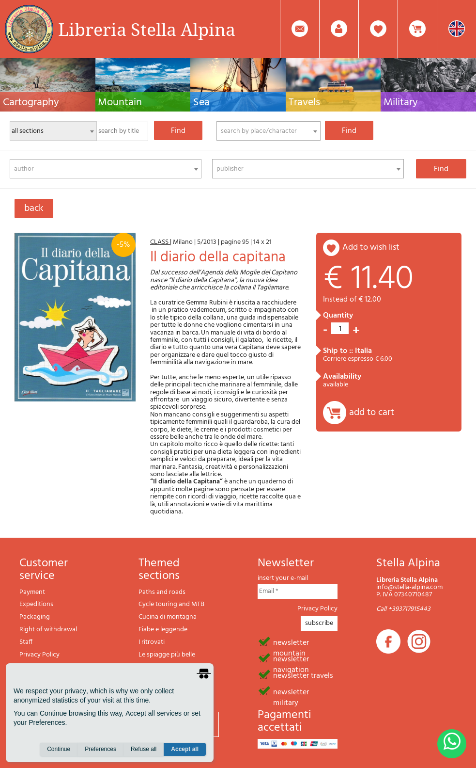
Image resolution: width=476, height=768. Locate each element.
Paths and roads (161, 592)
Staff (25, 642)
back (34, 208)
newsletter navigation (291, 658)
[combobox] (268, 131)
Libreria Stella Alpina (146, 29)
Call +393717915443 (403, 609)
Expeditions (36, 604)
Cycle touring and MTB (171, 604)
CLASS (160, 242)
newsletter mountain (291, 642)
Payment (32, 592)
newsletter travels (303, 675)
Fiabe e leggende (162, 629)
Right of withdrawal (48, 629)
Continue (58, 749)
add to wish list (370, 247)
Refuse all (143, 749)
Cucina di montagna (167, 617)
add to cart (371, 412)
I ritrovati (151, 642)
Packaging (34, 617)
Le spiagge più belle (166, 655)
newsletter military (291, 691)
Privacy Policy (39, 655)
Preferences (100, 749)
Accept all (185, 749)
